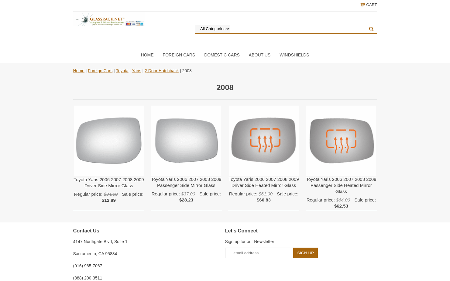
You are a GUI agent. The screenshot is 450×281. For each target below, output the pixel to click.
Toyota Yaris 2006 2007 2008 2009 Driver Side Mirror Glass (109, 182)
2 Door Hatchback (162, 70)
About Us (259, 54)
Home (147, 54)
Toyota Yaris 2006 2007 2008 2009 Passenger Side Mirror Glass (186, 182)
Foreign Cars (179, 54)
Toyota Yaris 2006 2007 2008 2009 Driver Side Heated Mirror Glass (263, 182)
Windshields (294, 54)
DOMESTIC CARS (222, 54)
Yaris (136, 70)
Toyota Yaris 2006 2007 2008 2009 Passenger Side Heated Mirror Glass (341, 185)
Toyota (122, 70)
